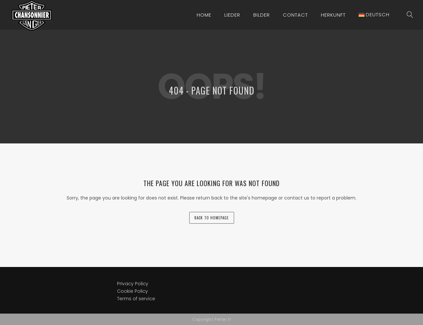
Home (204, 14)
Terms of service (136, 298)
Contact (295, 14)
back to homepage (211, 217)
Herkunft (333, 14)
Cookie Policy (132, 291)
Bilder (261, 14)
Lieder (232, 14)
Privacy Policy (132, 283)
